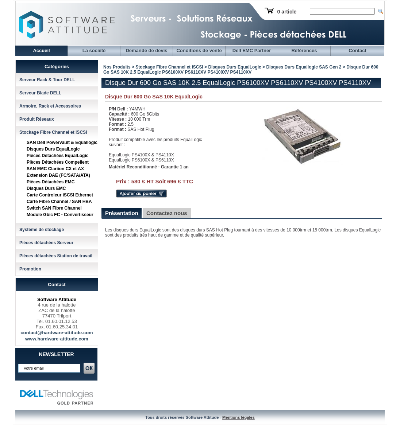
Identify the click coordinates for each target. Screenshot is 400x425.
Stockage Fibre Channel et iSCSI (53, 132)
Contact (357, 50)
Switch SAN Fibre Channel (54, 208)
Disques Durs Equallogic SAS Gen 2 (303, 67)
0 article (286, 12)
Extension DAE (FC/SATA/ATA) (58, 175)
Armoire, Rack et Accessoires (50, 106)
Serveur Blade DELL (40, 92)
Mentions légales (238, 417)
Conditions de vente (199, 50)
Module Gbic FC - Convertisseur (60, 214)
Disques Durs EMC (46, 188)
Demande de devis (146, 50)
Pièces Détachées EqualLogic (57, 155)
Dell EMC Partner (251, 50)
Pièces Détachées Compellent (58, 162)
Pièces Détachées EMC (50, 181)
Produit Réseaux (36, 119)
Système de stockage (41, 229)
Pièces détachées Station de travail (55, 255)
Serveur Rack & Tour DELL (47, 79)
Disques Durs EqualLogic (53, 149)
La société (94, 50)
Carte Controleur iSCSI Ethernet (60, 195)
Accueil (41, 50)
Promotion (30, 269)
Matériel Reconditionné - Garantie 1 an (149, 166)
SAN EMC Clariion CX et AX (55, 168)
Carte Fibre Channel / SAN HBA (59, 201)
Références (304, 50)
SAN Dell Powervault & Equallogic (62, 142)
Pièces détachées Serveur (46, 242)
